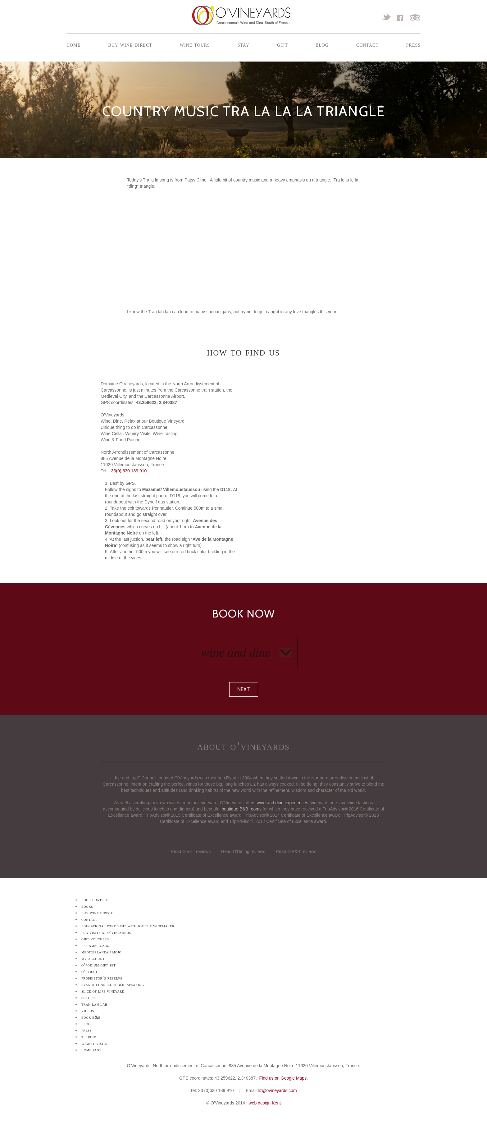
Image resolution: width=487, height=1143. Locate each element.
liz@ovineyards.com (277, 1090)
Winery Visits (94, 1043)
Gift (282, 44)
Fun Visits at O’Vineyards (106, 932)
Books (87, 906)
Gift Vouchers (95, 939)
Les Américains (95, 945)
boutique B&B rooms (242, 808)
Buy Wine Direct (130, 44)
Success (88, 997)
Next (243, 689)
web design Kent (265, 1102)
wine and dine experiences (282, 802)
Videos (87, 1010)
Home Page (91, 1050)
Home (73, 44)
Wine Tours (195, 44)
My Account (93, 958)
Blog (322, 44)
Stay (243, 44)
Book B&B (91, 1017)
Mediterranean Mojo (101, 952)
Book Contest (94, 899)
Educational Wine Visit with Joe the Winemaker (128, 926)
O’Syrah (89, 971)
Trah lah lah (94, 1004)
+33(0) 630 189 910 (128, 470)
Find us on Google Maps (283, 1078)
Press (413, 44)
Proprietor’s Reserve (101, 978)
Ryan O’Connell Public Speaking (112, 984)
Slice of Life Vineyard (103, 991)
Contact (367, 44)
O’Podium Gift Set (98, 965)
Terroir (88, 1037)
